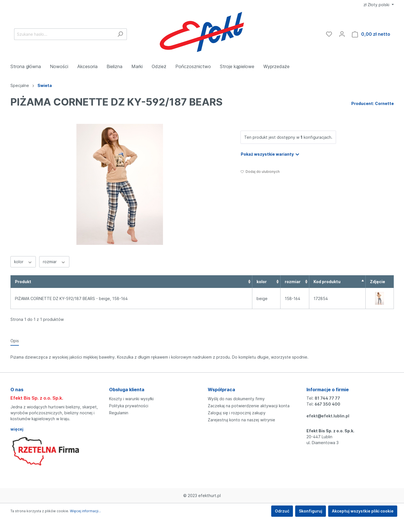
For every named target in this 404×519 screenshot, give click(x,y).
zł (376, 4)
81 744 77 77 (327, 398)
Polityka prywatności (128, 405)
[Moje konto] (341, 34)
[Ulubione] (329, 34)
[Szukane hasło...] (64, 34)
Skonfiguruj (310, 511)
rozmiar (54, 261)
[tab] (14, 340)
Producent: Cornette (372, 103)
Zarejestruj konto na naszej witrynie (241, 419)
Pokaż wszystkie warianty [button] (270, 153)
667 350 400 (327, 404)
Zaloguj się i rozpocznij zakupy (237, 412)
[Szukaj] (120, 34)
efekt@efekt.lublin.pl (327, 415)
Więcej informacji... (85, 511)
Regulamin (118, 412)
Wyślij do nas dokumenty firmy (236, 398)
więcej (16, 429)
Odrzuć (282, 511)
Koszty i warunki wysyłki (131, 398)
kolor (23, 261)
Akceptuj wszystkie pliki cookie (363, 511)
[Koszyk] (371, 34)
